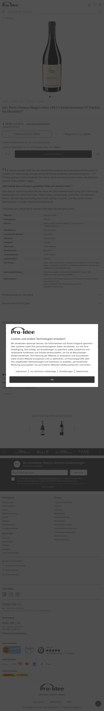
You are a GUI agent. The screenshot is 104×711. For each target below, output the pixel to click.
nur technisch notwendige (43, 371)
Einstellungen (66, 371)
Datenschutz (82, 371)
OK (52, 379)
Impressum (21, 371)
